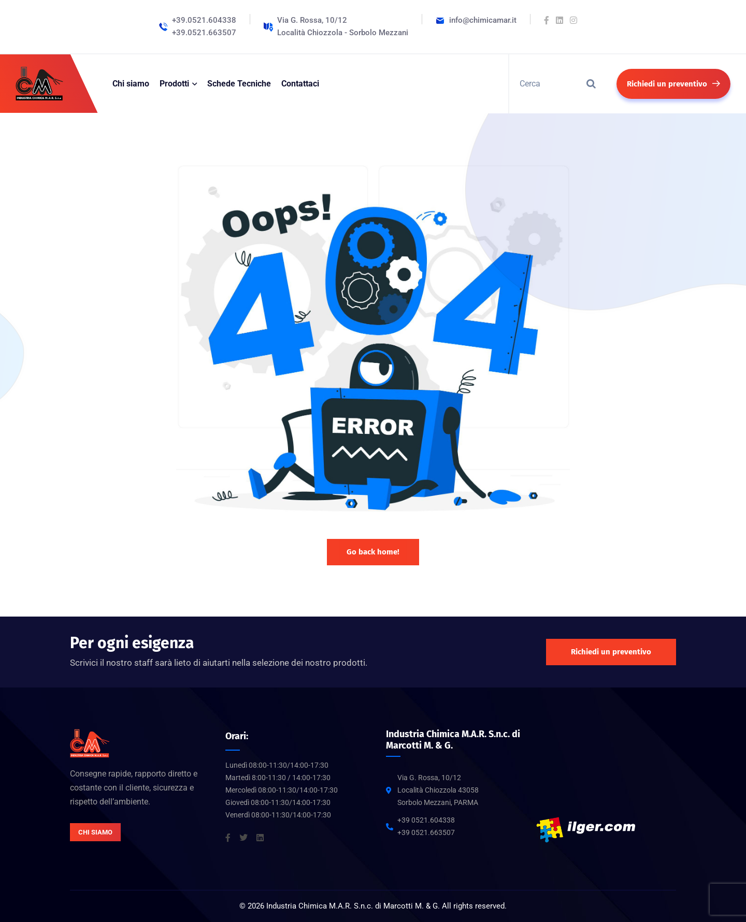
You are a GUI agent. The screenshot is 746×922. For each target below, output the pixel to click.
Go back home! (373, 552)
